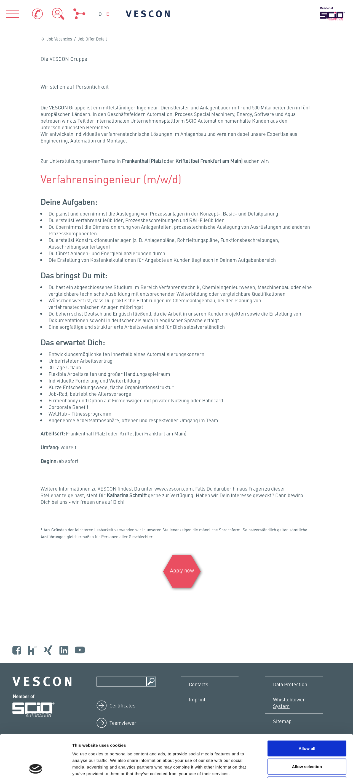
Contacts (198, 684)
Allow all (307, 705)
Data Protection (290, 684)
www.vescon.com (173, 488)
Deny (307, 741)
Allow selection (307, 724)
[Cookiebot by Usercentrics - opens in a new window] (36, 767)
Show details (289, 767)
